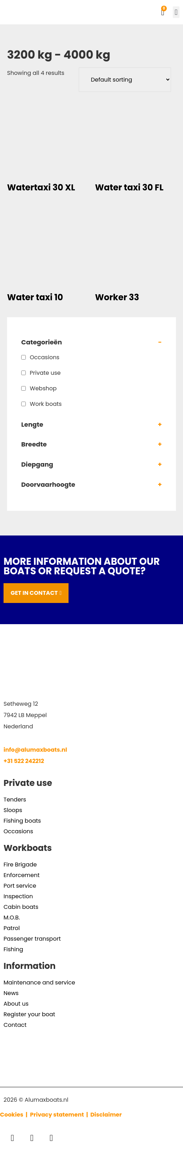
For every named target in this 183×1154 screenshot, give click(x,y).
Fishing (13, 949)
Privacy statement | (60, 1115)
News (11, 993)
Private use (45, 373)
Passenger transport (32, 939)
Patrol (12, 928)
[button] (176, 12)
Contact (15, 1025)
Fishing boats (22, 821)
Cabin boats (21, 907)
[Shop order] (125, 79)
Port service (20, 886)
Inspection (18, 896)
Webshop (43, 388)
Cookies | (14, 1115)
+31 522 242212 (24, 761)
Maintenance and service (39, 982)
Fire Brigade (20, 864)
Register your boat (29, 1014)
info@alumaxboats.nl (35, 750)
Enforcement (22, 875)
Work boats (45, 404)
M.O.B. (12, 917)
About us (16, 1004)
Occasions (44, 357)
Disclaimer (106, 1115)
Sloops (13, 810)
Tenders (15, 799)
